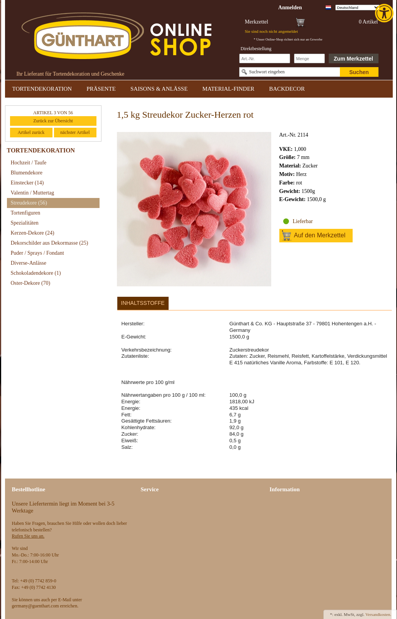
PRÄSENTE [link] (101, 89)
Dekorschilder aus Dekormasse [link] (49, 243)
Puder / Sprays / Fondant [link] (37, 253)
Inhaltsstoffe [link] (143, 303)
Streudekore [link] (29, 203)
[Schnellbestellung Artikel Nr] (264, 58)
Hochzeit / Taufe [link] (29, 163)
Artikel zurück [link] (31, 132)
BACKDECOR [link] (287, 89)
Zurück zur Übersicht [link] (53, 120)
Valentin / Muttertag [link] (32, 193)
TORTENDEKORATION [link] (42, 89)
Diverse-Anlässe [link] (29, 263)
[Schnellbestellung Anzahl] (309, 58)
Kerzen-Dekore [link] (32, 233)
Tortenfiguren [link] (26, 213)
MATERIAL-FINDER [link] (228, 89)
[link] (385, 13)
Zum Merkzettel (353, 59)
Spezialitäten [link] (25, 223)
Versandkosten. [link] (378, 614)
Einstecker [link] (27, 183)
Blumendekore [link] (26, 173)
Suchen (359, 72)
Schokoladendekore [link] (36, 273)
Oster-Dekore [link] (31, 283)
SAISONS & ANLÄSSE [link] (159, 89)
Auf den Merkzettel (319, 235)
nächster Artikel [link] (75, 132)
